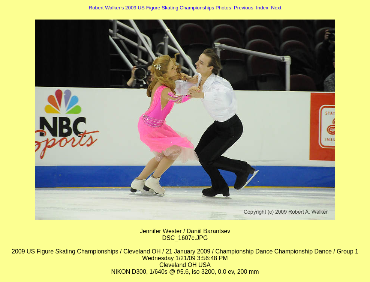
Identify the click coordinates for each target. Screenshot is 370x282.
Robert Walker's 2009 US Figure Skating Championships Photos (160, 8)
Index (262, 8)
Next (276, 8)
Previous (243, 8)
